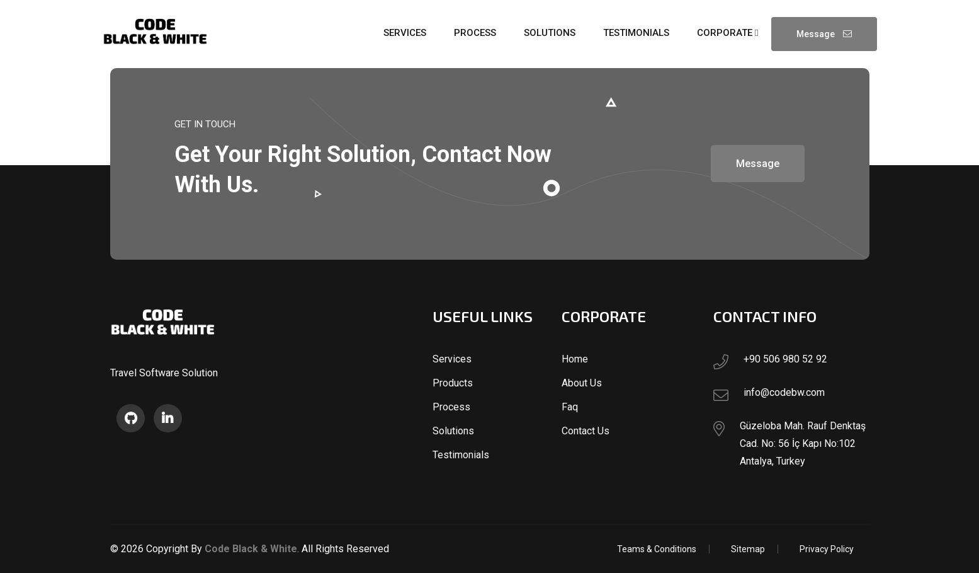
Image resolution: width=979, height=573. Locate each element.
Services (452, 359)
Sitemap (748, 549)
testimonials (636, 32)
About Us (582, 383)
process (475, 32)
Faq (570, 407)
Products (453, 383)
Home (575, 359)
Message (824, 34)
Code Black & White (251, 549)
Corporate (727, 32)
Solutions (453, 431)
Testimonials (461, 455)
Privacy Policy (827, 549)
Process (451, 407)
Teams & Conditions (656, 549)
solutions (549, 32)
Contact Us (585, 431)
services (404, 32)
